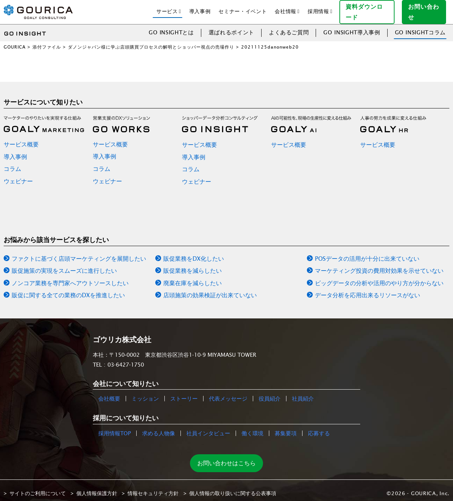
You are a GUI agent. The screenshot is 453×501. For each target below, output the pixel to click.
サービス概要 (21, 138)
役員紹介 (270, 393)
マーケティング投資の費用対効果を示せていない (379, 265)
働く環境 (252, 427)
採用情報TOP (114, 427)
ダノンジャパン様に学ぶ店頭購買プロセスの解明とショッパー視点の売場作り (151, 41)
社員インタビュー (208, 427)
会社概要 (109, 393)
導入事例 (200, 8)
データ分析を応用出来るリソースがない (367, 289)
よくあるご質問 (289, 26)
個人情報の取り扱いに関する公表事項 (232, 487)
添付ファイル (47, 41)
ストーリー (184, 393)
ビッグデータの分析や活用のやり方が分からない (379, 277)
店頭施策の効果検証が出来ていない (210, 289)
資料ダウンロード (370, 9)
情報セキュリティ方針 (153, 487)
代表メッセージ (228, 393)
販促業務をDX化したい (193, 252)
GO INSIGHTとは (171, 26)
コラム (12, 163)
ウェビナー (18, 175)
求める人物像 (158, 427)
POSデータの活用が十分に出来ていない (367, 252)
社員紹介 (303, 393)
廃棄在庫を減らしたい (192, 277)
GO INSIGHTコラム (420, 26)
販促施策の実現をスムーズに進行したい (64, 265)
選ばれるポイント (231, 26)
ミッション (145, 393)
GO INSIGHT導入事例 (351, 26)
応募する (319, 427)
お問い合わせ (427, 9)
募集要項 (286, 427)
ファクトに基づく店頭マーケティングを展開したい (79, 252)
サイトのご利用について (37, 487)
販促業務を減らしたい (192, 265)
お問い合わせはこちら (226, 457)
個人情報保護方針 (96, 487)
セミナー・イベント (242, 8)
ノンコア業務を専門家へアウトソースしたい (70, 277)
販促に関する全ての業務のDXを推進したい (68, 289)
